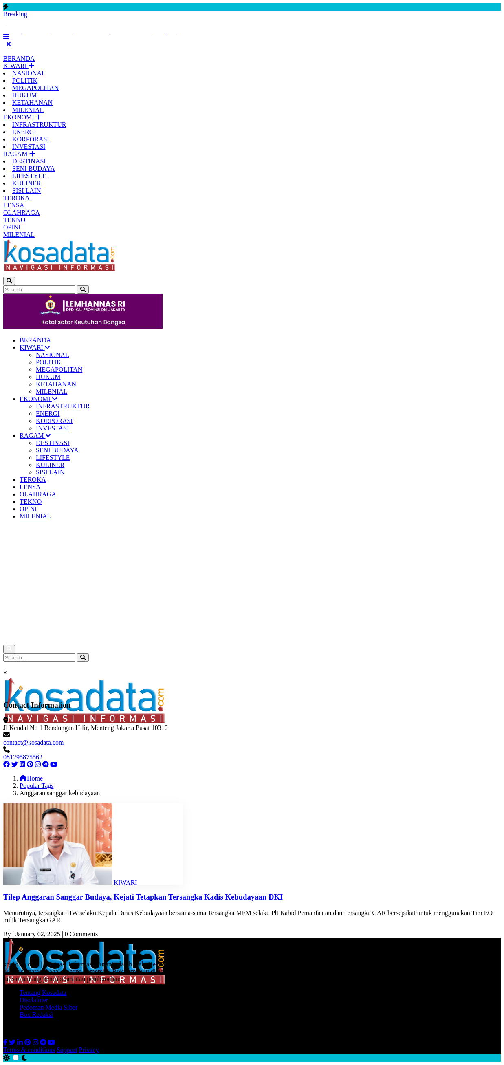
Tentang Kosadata (43, 992)
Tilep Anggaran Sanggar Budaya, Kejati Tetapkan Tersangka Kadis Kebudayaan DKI (143, 897)
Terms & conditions (29, 1049)
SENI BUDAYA (33, 168)
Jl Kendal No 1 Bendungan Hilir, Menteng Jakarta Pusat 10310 (85, 727)
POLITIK (24, 80)
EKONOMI (19, 117)
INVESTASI (28, 146)
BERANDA (19, 58)
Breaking (15, 14)
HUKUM (24, 95)
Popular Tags (36, 785)
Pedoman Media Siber (48, 1007)
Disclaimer (34, 1000)
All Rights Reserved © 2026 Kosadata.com (59, 1028)
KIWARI (16, 65)
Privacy (89, 1049)
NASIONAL (29, 73)
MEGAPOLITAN (35, 87)
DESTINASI (29, 161)
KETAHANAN (32, 102)
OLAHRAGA (21, 212)
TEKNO (14, 219)
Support (67, 1049)
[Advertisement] (252, 584)
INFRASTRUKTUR (39, 124)
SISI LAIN (26, 190)
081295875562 (22, 757)
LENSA (13, 205)
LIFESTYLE (29, 175)
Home (31, 778)
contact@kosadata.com (33, 742)
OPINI (12, 227)
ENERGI (24, 131)
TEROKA (16, 197)
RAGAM (16, 153)
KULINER (26, 183)
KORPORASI (30, 139)
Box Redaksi (36, 1014)
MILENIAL (28, 109)
